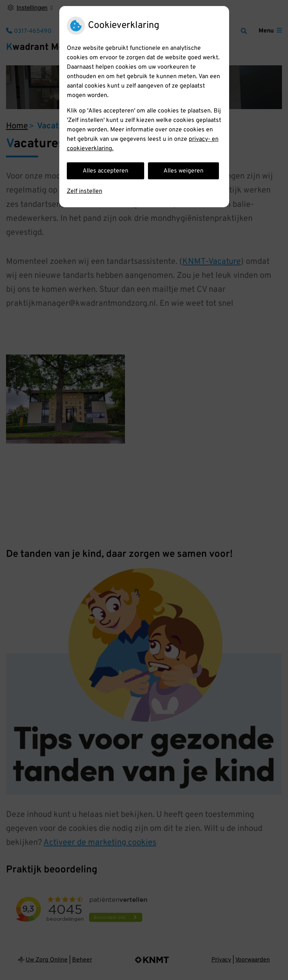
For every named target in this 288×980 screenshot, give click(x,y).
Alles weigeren (183, 171)
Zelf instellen (84, 191)
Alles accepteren (105, 171)
